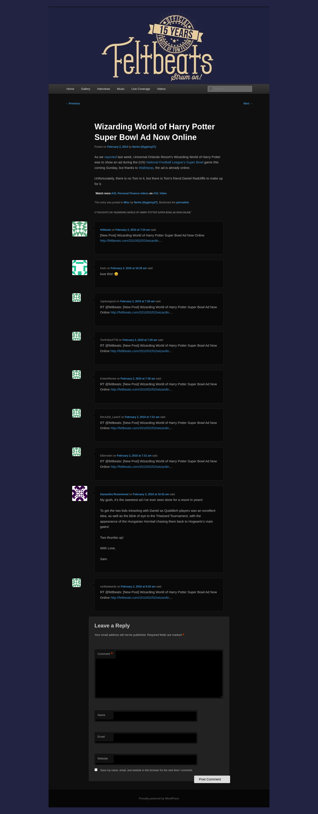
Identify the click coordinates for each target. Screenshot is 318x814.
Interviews (103, 89)
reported (110, 157)
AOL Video (160, 193)
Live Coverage (141, 89)
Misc (127, 202)
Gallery (85, 89)
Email (101, 736)
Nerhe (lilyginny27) (144, 146)
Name (101, 715)
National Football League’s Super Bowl (175, 162)
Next (248, 103)
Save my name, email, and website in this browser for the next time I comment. (146, 770)
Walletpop (146, 168)
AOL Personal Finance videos (130, 193)
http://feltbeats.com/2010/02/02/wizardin (129, 240)
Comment (105, 654)
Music (121, 89)
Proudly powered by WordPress (159, 798)
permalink (182, 202)
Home (70, 89)
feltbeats (105, 229)
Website (103, 758)
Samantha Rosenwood (114, 494)
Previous (72, 103)
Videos (161, 89)
